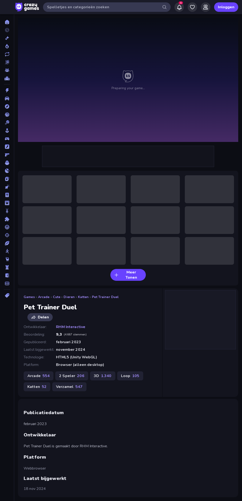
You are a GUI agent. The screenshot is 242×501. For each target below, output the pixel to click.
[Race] (7, 227)
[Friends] (205, 7)
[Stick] (7, 251)
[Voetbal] (7, 283)
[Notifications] (179, 7)
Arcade (44, 297)
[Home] (7, 22)
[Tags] (7, 295)
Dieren (69, 297)
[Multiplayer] (7, 70)
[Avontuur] (7, 106)
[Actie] (7, 90)
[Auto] (7, 98)
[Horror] (7, 163)
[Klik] (7, 187)
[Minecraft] (7, 203)
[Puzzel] (7, 219)
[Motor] (7, 211)
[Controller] (7, 139)
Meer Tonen (125, 275)
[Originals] (7, 62)
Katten (83, 297)
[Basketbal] (7, 114)
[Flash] (7, 147)
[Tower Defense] (7, 267)
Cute (56, 297)
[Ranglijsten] (7, 78)
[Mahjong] (7, 195)
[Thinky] (7, 259)
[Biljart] (7, 123)
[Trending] (7, 46)
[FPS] (7, 155)
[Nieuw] (7, 38)
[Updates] (7, 54)
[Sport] (7, 243)
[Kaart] (7, 179)
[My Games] (192, 7)
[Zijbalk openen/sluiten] (7, 7)
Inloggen (226, 7)
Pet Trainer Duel (105, 297)
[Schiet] (7, 235)
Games (29, 297)
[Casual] (7, 131)
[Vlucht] (7, 275)
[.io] (7, 171)
